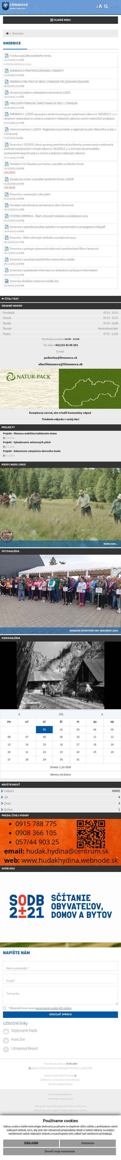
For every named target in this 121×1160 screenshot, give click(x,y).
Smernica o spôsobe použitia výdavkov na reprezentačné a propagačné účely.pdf (57, 227)
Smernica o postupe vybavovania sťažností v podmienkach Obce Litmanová (54, 248)
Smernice (18, 33)
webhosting (39, 1110)
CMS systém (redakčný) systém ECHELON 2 (55, 1106)
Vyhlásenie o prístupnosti (53, 1079)
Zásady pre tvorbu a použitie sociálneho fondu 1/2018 (41, 179)
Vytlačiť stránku (67, 1075)
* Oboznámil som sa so (37, 1008)
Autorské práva (73, 1079)
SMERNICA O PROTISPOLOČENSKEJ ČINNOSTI (37, 70)
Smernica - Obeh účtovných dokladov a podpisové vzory (43, 237)
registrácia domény (78, 1110)
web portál (81, 1106)
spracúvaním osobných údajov (53, 1008)
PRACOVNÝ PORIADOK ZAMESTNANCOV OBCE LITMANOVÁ (44, 103)
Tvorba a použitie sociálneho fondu (30, 55)
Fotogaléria (10, 551)
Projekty (8, 427)
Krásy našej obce (14, 465)
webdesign (53, 1098)
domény (64, 1110)
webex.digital (66, 1098)
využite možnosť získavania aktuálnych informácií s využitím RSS (60, 1068)
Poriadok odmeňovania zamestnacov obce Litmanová (41, 205)
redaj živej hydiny (16, 816)
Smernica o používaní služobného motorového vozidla (42, 259)
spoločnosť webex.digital (61, 1114)
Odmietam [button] (87, 1143)
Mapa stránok (51, 1075)
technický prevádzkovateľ (60, 1094)
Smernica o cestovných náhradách (30, 194)
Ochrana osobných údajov (60, 1084)
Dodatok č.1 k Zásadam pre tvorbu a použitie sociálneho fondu (47, 164)
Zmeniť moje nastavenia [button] (59, 1151)
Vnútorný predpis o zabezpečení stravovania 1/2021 (40, 92)
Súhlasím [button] (31, 1143)
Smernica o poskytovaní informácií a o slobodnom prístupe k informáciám (53, 270)
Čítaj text (10, 299)
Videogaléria (11, 638)
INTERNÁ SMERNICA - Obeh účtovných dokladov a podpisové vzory (49, 216)
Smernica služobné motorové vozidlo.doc (34, 281)
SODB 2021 (8, 869)
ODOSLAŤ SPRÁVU (60, 1014)
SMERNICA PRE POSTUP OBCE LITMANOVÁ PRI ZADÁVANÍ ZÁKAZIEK (49, 81)
